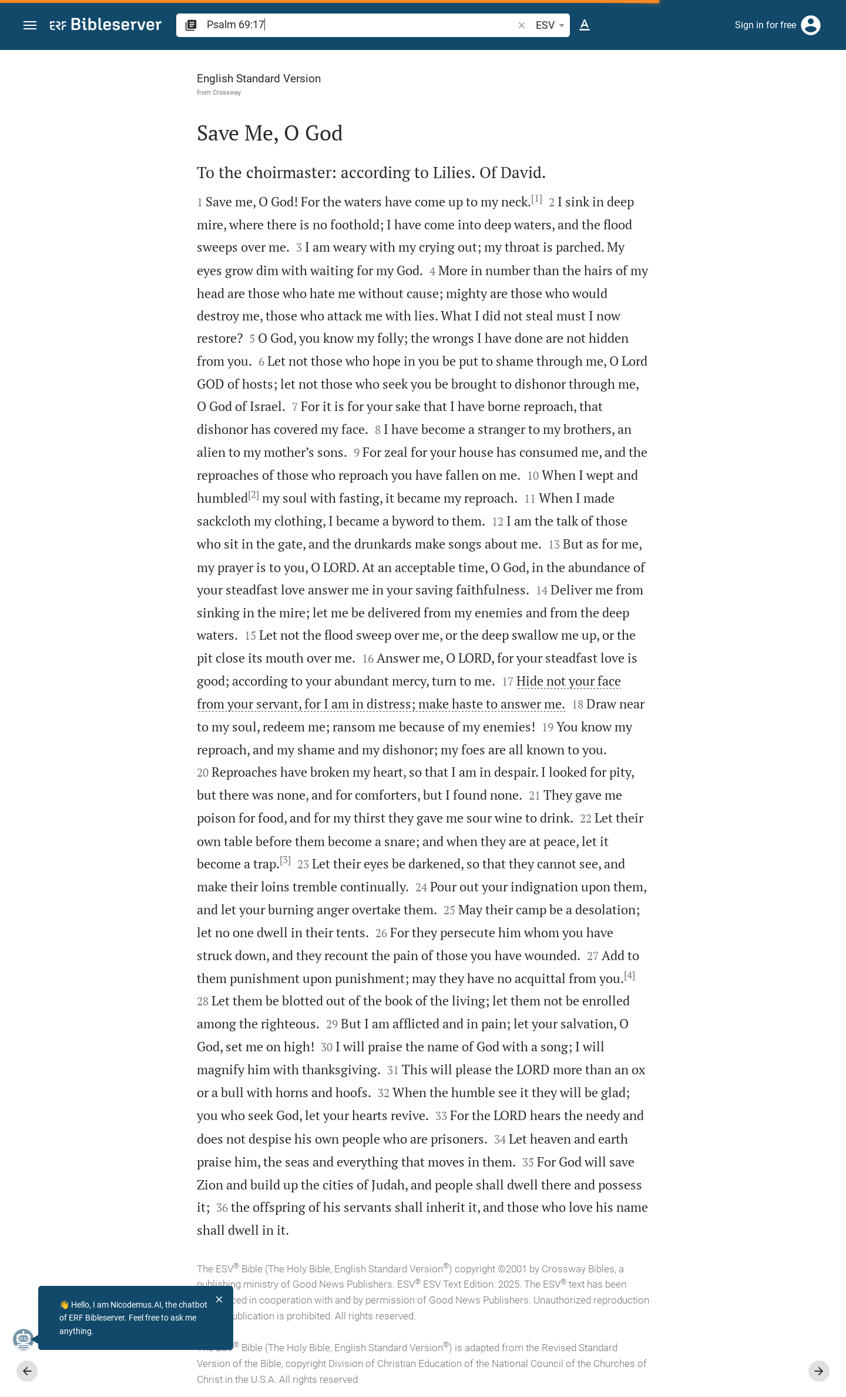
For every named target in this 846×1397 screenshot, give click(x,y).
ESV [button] (552, 25)
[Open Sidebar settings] (808, 97)
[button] (30, 25)
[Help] (827, 97)
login (661, 207)
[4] (497, 974)
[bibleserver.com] (106, 26)
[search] (361, 24)
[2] (121, 494)
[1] (404, 198)
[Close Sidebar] (589, 734)
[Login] (810, 25)
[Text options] (584, 25)
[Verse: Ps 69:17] (689, 71)
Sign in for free (765, 25)
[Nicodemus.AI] (27, 1339)
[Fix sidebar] (589, 60)
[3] (153, 859)
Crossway (94, 92)
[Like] (614, 97)
